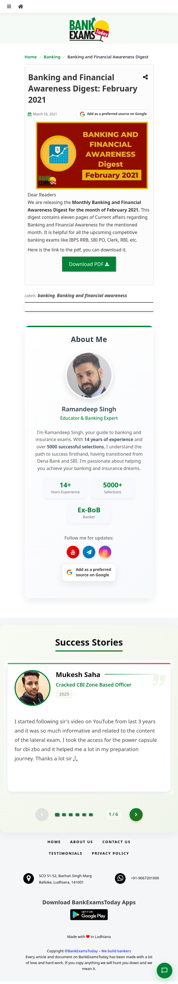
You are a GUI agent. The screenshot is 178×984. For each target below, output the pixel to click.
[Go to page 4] (77, 817)
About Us (81, 844)
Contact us (116, 844)
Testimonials (65, 856)
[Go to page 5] (84, 817)
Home (31, 56)
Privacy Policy (110, 856)
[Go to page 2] (64, 817)
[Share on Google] (113, 114)
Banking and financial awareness (92, 295)
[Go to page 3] (71, 817)
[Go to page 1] (57, 817)
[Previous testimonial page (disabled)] (41, 817)
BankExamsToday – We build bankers (99, 954)
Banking (52, 56)
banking (46, 295)
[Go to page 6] (91, 817)
